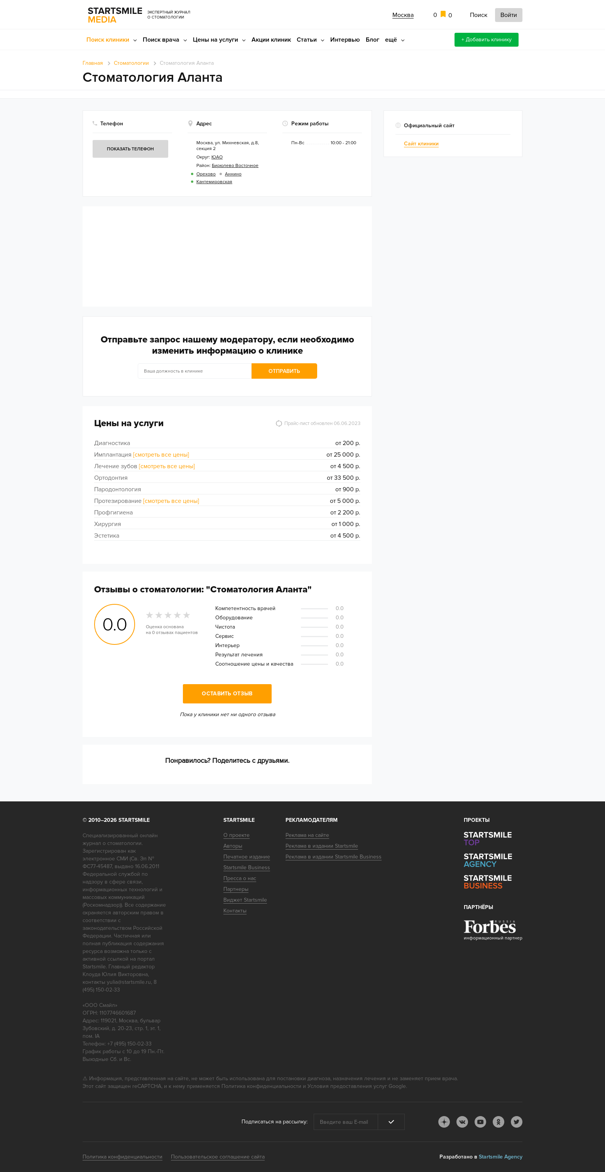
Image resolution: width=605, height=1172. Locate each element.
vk (462, 1122)
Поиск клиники (107, 40)
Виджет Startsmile (245, 900)
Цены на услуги (215, 40)
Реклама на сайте (307, 835)
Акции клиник (271, 40)
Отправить (284, 371)
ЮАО (217, 157)
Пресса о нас (239, 878)
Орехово (206, 174)
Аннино (233, 174)
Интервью (345, 40)
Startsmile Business (246, 867)
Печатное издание (246, 856)
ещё (391, 40)
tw (516, 1122)
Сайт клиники (421, 143)
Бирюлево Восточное (235, 166)
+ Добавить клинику (486, 39)
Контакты (235, 910)
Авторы (232, 846)
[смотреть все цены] (161, 455)
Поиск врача (161, 40)
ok (498, 1122)
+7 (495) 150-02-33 (129, 1043)
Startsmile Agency (500, 1156)
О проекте (236, 835)
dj (444, 1122)
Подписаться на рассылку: (275, 1121)
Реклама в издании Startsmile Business (334, 856)
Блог (372, 40)
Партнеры (235, 889)
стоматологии (124, 843)
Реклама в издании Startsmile (322, 846)
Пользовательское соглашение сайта (218, 1156)
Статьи (307, 40)
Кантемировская (214, 182)
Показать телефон (130, 149)
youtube (480, 1122)
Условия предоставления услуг (347, 1086)
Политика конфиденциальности (261, 1086)
